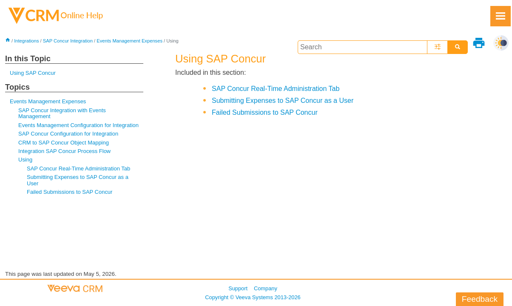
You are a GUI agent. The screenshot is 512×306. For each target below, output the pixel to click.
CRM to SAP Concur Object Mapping (63, 142)
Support (237, 288)
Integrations (26, 40)
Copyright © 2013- (252, 297)
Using (25, 159)
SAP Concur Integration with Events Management (62, 113)
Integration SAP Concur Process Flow (64, 151)
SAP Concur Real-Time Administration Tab (78, 168)
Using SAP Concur (33, 73)
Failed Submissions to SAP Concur (69, 192)
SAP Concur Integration (68, 40)
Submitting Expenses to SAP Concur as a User (77, 180)
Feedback (480, 299)
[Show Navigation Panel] (500, 16)
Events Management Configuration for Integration (78, 125)
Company (265, 288)
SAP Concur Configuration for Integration (68, 133)
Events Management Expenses (129, 40)
